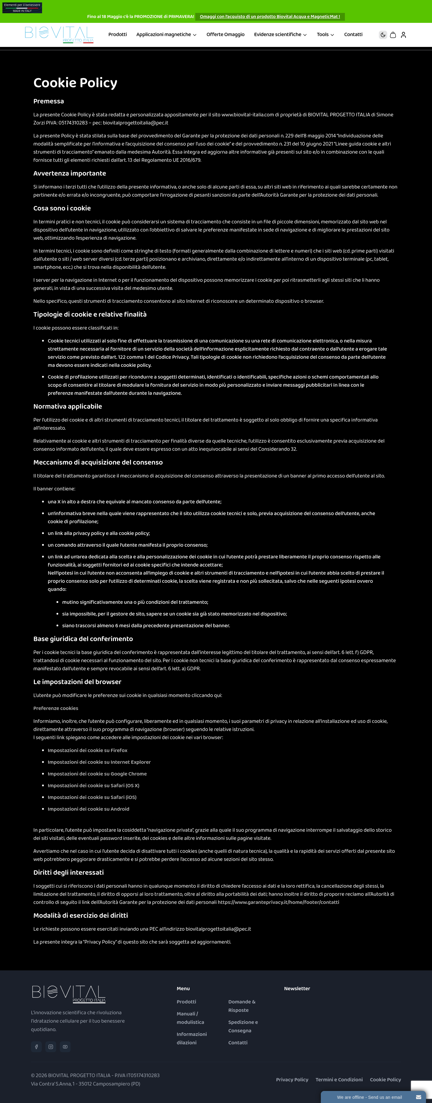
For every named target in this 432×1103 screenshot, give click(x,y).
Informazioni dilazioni (192, 1038)
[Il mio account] (403, 35)
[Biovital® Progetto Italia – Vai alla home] (59, 35)
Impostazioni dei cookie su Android (88, 809)
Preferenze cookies (55, 708)
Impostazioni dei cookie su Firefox (87, 750)
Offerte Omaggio (226, 35)
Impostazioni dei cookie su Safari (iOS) (92, 797)
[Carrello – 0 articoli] (393, 35)
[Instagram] (50, 1046)
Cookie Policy (385, 1080)
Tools (326, 35)
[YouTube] (65, 1046)
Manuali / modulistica (190, 1018)
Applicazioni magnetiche (166, 35)
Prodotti (117, 35)
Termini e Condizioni (339, 1080)
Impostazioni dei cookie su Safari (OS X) (93, 786)
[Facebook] (36, 1046)
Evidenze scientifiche (280, 35)
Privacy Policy (292, 1080)
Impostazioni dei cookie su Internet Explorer (99, 762)
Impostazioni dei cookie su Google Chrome (97, 774)
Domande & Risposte (241, 1006)
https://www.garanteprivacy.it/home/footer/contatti (278, 902)
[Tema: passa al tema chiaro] (383, 35)
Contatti (353, 35)
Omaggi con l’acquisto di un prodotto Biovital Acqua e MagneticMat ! (270, 17)
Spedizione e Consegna (243, 1026)
